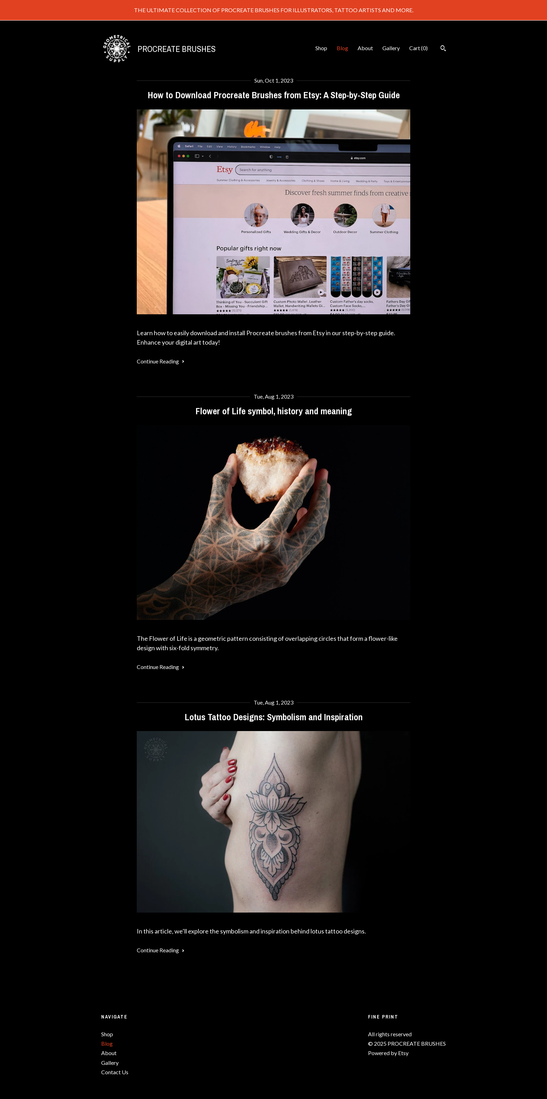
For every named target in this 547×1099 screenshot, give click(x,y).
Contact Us (114, 1072)
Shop (321, 48)
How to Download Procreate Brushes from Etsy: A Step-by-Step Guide (274, 95)
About (365, 48)
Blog (342, 48)
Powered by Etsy (388, 1053)
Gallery (391, 48)
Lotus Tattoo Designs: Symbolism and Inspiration (274, 717)
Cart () (418, 48)
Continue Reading (161, 361)
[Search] (443, 49)
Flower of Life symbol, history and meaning (273, 411)
